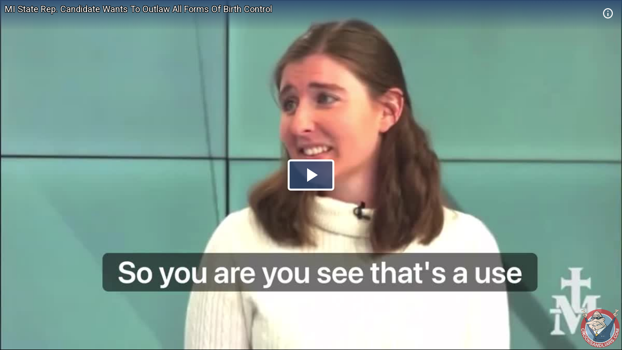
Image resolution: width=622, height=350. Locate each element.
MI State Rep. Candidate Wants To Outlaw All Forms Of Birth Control (138, 9)
